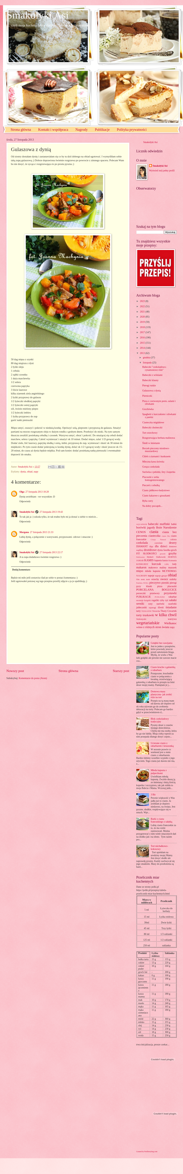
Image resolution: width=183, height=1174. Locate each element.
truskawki (148, 615)
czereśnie (158, 543)
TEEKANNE (146, 611)
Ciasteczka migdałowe (153, 422)
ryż (166, 600)
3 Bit (153, 794)
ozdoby (173, 579)
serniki (140, 603)
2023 (142, 301)
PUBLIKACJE (143, 596)
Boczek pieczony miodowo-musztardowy (155, 450)
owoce (164, 579)
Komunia (172, 560)
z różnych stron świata (156, 627)
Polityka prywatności (132, 129)
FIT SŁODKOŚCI (146, 553)
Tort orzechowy (150, 432)
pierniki (165, 582)
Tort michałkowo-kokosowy (159, 847)
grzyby (173, 553)
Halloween (140, 557)
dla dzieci (161, 546)
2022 (142, 306)
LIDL (167, 564)
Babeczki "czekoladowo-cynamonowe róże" (154, 368)
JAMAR (140, 560)
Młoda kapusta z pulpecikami (159, 772)
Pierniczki (147, 396)
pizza (159, 586)
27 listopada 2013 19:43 (51, 512)
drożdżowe (150, 550)
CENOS (141, 532)
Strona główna (21, 129)
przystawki (170, 593)
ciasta (153, 531)
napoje (151, 575)
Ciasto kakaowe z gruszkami (156, 495)
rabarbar (173, 596)
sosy (150, 603)
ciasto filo (166, 536)
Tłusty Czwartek (169, 611)
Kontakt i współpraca (53, 129)
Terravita (156, 611)
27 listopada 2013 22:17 (51, 552)
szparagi (152, 607)
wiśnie (139, 627)
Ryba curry (147, 501)
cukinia (173, 539)
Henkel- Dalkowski (156, 557)
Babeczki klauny (150, 380)
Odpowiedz (25, 501)
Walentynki (141, 619)
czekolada (142, 542)
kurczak (156, 564)
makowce (153, 567)
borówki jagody (145, 527)
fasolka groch (170, 550)
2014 (142, 348)
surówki (160, 603)
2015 (142, 343)
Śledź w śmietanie (151, 443)
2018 (142, 327)
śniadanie (171, 607)
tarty (138, 611)
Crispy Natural (158, 539)
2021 (142, 311)
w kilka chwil (166, 615)
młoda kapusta (152, 571)
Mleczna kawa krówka (153, 461)
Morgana (24, 532)
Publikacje (102, 129)
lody (174, 564)
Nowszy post (15, 671)
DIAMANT (142, 546)
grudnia (147, 357)
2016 (142, 337)
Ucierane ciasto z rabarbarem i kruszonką (162, 744)
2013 (142, 353)
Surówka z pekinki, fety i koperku (158, 472)
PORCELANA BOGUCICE (156, 589)
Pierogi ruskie (149, 385)
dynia (23, 471)
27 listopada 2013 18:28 (37, 491)
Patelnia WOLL (142, 583)
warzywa (172, 619)
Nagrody (81, 129)
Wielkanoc (170, 623)
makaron (141, 567)
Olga (21, 491)
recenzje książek (143, 600)
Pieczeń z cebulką (151, 485)
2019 (142, 322)
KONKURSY (142, 564)
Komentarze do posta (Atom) (33, 678)
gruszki (162, 554)
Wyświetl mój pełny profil (162, 170)
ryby (162, 600)
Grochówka (148, 409)
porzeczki (141, 593)
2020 (142, 316)
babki (174, 524)
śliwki (161, 607)
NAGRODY (141, 575)
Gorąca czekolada (150, 466)
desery (173, 542)
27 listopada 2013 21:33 (41, 532)
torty (139, 615)
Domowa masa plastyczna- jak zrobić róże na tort (161, 694)
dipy (151, 546)
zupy (36, 471)
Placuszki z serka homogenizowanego (153, 478)
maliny (163, 567)
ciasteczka (154, 535)
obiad (29, 471)
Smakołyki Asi (37, 15)
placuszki (172, 586)
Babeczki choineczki (152, 427)
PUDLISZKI (160, 597)
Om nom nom (143, 579)
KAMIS (149, 560)
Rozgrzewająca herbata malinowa (158, 438)
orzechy (155, 579)
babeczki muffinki (159, 524)
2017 (142, 332)
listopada (147, 362)
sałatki (173, 600)
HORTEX (172, 557)
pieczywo (154, 582)
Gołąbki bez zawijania (161, 643)
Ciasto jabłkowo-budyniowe (156, 490)
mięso (139, 571)
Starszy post (121, 671)
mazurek (172, 567)
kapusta (158, 560)
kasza (165, 560)
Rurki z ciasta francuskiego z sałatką (161, 820)
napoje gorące (161, 575)
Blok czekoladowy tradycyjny (160, 720)
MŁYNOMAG (169, 571)
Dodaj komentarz (21, 569)
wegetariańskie (147, 623)
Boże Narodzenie (166, 527)
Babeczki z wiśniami (152, 375)
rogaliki (155, 600)
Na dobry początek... (152, 506)
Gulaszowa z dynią (151, 390)
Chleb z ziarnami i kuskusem (156, 456)
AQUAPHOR (141, 524)
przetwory (155, 593)
